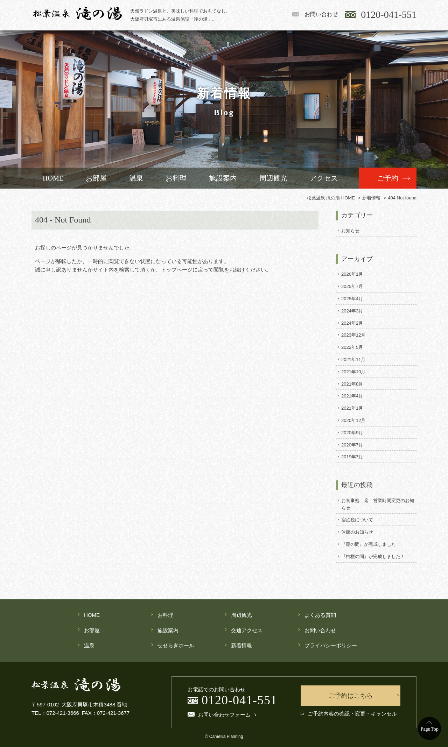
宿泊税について (357, 519)
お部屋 (96, 178)
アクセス (324, 178)
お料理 (176, 178)
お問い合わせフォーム (224, 715)
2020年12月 (353, 420)
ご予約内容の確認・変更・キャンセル (352, 714)
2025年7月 (352, 286)
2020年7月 (352, 445)
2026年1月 (352, 274)
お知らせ (350, 230)
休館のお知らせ (357, 532)
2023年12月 (353, 335)
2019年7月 (352, 456)
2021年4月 (352, 396)
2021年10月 (353, 371)
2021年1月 (352, 408)
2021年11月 (353, 359)
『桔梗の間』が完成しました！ (373, 556)
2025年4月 (352, 298)
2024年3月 (352, 310)
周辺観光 (273, 178)
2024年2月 (352, 323)
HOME (53, 178)
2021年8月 (352, 384)
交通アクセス (246, 630)
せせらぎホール (176, 645)
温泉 (136, 178)
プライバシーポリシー (330, 645)
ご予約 (387, 178)
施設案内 (223, 178)
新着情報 (241, 645)
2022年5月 (352, 347)
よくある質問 (320, 615)
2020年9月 (352, 432)
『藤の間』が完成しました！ (370, 544)
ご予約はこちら (351, 695)
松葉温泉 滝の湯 (77, 13)
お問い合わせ (321, 14)
